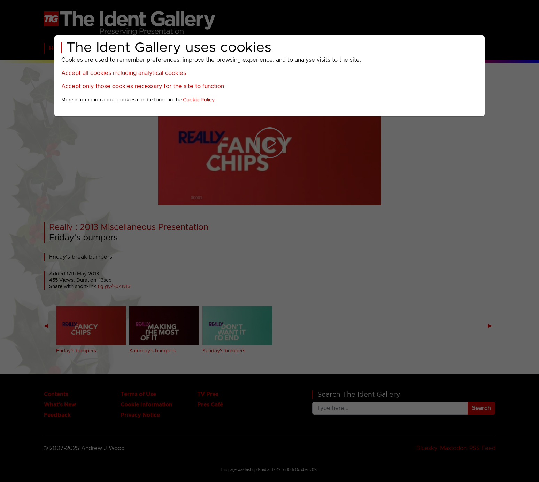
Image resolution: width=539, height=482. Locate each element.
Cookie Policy (199, 100)
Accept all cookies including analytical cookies (123, 73)
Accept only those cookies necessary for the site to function (142, 86)
